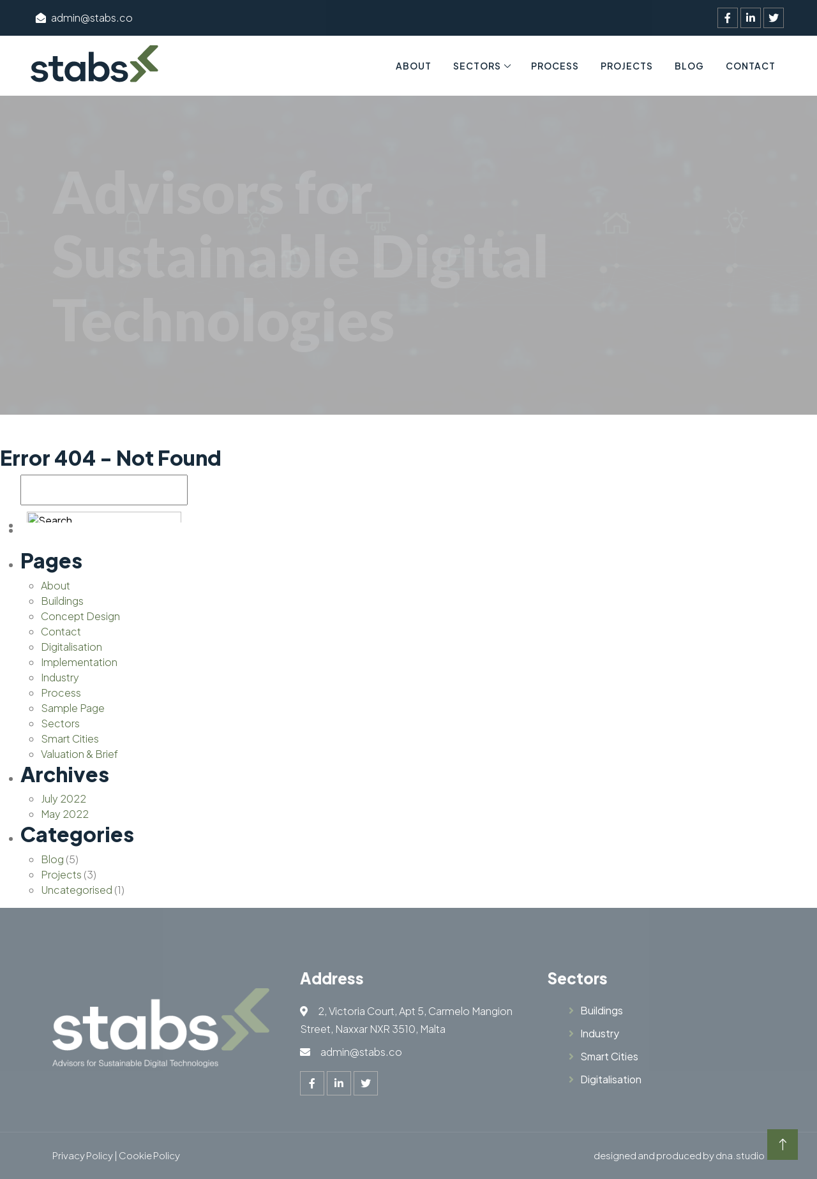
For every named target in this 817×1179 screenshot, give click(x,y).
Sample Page (73, 708)
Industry (60, 677)
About (413, 65)
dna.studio (740, 1155)
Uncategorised (76, 889)
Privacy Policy (82, 1155)
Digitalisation (71, 646)
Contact (751, 65)
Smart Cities (70, 738)
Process (555, 65)
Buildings (62, 600)
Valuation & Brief (79, 753)
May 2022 (65, 813)
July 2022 (63, 798)
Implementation (79, 662)
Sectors (477, 65)
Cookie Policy (149, 1155)
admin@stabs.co (84, 17)
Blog (689, 65)
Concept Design (80, 616)
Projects (627, 65)
